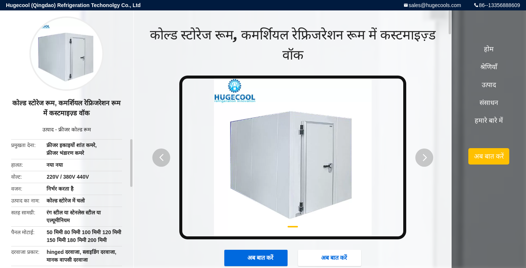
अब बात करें (257, 257)
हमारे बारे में (489, 120)
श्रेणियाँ (488, 67)
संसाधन (489, 102)
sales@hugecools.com (434, 5)
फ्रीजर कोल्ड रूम (74, 130)
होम (489, 49)
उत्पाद (48, 130)
